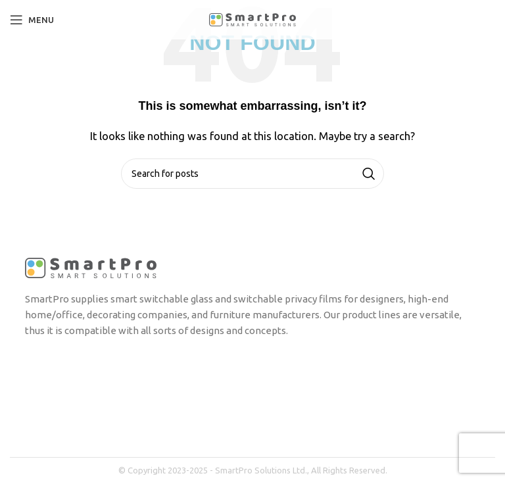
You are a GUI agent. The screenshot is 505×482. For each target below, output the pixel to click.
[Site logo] (252, 18)
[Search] (252, 173)
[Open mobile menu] (31, 20)
